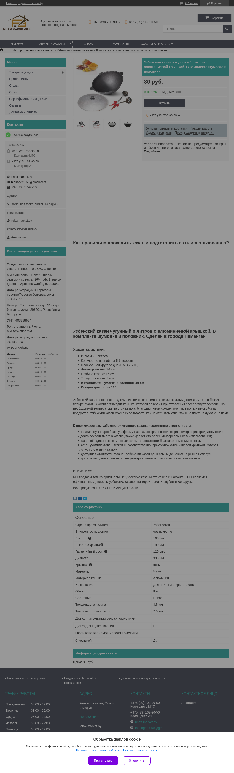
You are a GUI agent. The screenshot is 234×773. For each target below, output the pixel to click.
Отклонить (137, 760)
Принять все (103, 760)
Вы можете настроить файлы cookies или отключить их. (115, 750)
